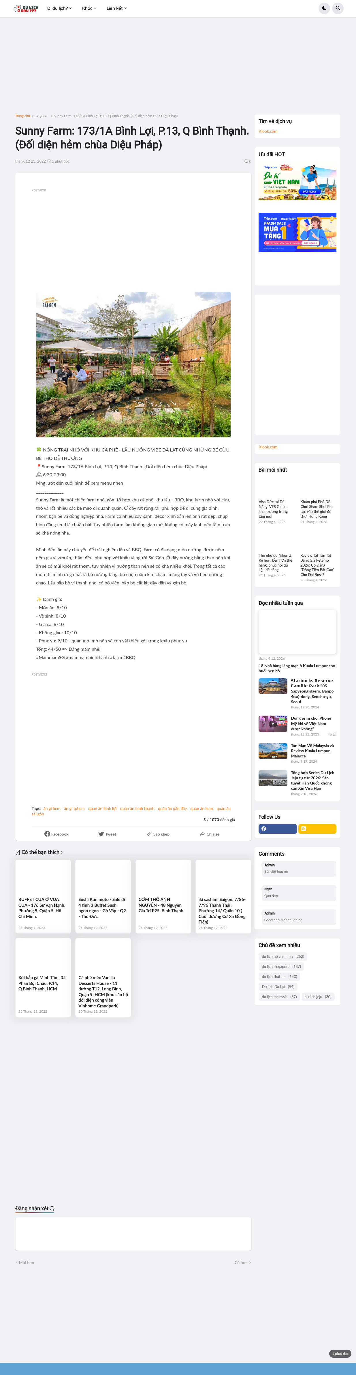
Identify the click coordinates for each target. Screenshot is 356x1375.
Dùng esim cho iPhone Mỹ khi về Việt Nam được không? (311, 723)
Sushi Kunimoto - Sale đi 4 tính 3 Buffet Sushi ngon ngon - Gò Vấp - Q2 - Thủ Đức (102, 908)
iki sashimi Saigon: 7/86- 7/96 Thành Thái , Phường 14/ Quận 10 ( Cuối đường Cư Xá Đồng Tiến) (222, 910)
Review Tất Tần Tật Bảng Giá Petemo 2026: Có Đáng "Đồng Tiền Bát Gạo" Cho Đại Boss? (317, 565)
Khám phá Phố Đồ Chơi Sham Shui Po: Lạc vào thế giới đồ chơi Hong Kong (316, 509)
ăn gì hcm (41, 116)
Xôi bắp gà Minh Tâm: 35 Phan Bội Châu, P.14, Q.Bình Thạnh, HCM (42, 983)
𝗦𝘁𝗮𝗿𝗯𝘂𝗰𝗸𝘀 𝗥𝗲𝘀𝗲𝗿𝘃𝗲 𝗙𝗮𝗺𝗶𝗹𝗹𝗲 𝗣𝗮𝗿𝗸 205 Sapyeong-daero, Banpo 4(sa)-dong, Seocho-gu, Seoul (312, 691)
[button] (324, 8)
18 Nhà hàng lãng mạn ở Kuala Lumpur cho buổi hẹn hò (297, 668)
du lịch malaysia (279, 997)
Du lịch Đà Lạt (278, 987)
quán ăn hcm (201, 808)
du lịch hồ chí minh (283, 956)
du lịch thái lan (279, 977)
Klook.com (268, 131)
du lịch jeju (318, 997)
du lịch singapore (281, 966)
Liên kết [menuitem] (115, 8)
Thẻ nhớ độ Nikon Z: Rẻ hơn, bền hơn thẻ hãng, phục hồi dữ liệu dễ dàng (275, 562)
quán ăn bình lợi (102, 808)
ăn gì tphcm (74, 808)
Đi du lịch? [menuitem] (57, 8)
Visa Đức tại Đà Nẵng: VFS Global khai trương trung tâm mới (273, 509)
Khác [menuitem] (87, 8)
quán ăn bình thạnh (137, 808)
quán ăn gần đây (172, 808)
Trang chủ (22, 116)
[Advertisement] (178, 67)
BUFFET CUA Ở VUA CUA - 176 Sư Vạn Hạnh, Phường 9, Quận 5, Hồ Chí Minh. (41, 908)
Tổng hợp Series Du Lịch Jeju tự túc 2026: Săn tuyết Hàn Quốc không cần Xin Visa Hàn (312, 780)
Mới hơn (26, 1262)
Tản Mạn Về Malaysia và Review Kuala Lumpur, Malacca (312, 750)
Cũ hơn (241, 1262)
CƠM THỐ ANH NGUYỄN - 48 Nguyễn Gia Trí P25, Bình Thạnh (161, 905)
